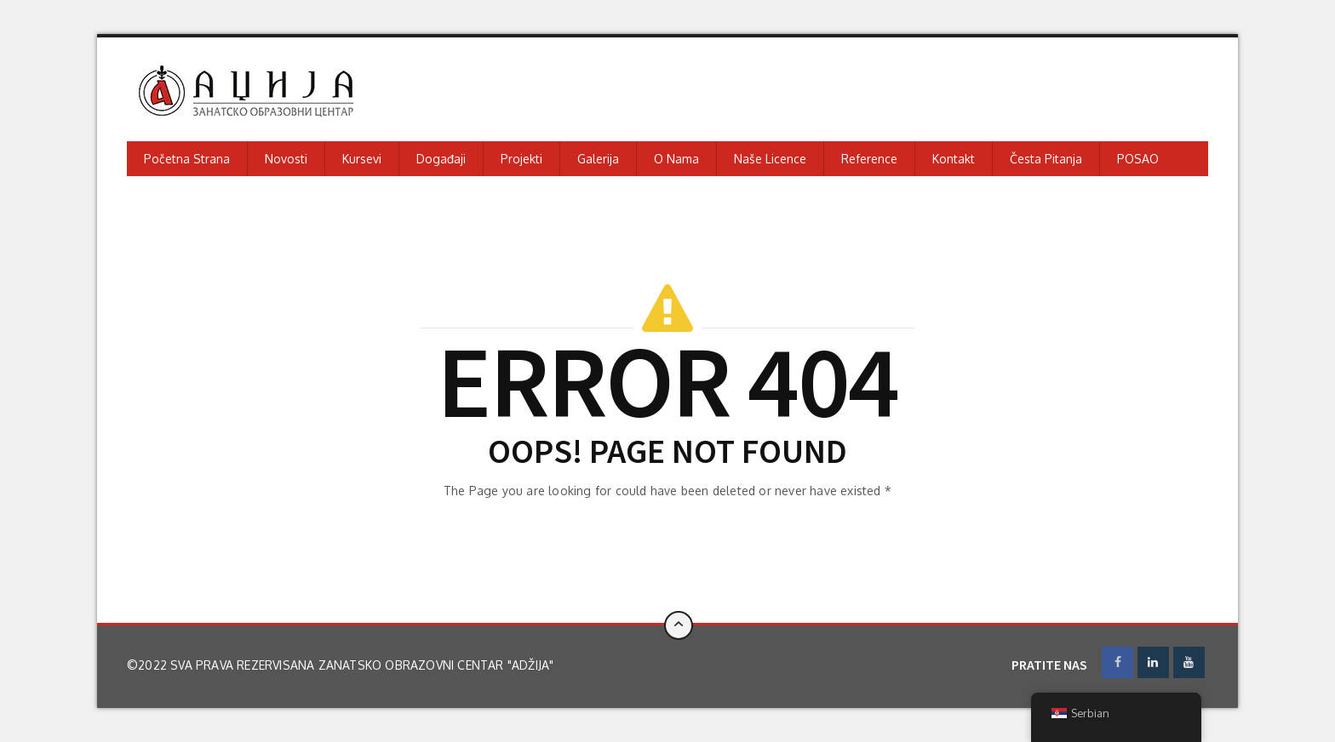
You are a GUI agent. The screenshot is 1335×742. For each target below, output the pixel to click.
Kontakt (953, 158)
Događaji (441, 158)
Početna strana (187, 158)
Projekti (521, 158)
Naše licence (770, 158)
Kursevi (361, 158)
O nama (676, 158)
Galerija (598, 158)
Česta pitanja (1046, 158)
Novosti (286, 158)
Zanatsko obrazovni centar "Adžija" (436, 665)
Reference (869, 158)
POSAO (1138, 158)
